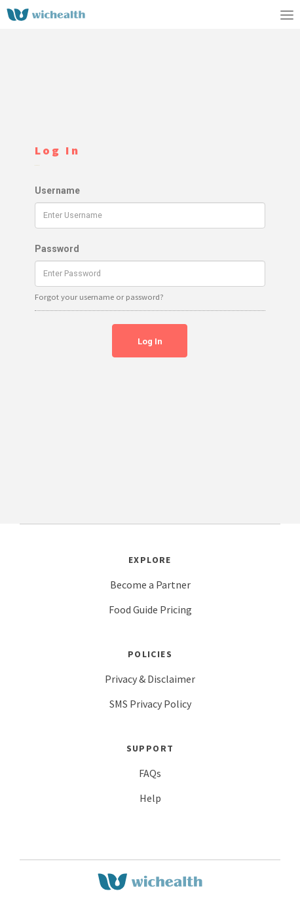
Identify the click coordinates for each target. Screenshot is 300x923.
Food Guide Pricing (150, 609)
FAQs (150, 773)
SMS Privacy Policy (150, 703)
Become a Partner (150, 584)
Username (57, 190)
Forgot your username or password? (99, 297)
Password (57, 249)
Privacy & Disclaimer (150, 678)
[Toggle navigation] (286, 14)
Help (150, 798)
